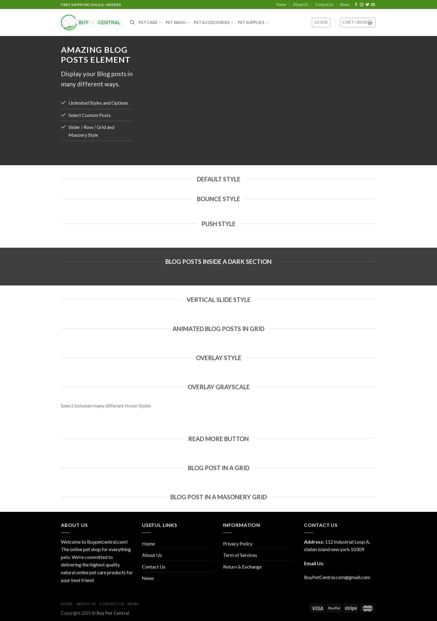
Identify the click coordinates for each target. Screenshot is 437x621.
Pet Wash (178, 22)
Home (281, 4)
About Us (300, 4)
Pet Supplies (253, 22)
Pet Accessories (214, 22)
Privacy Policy (237, 543)
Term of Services (240, 555)
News (345, 4)
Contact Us (324, 4)
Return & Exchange (242, 566)
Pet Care (150, 22)
